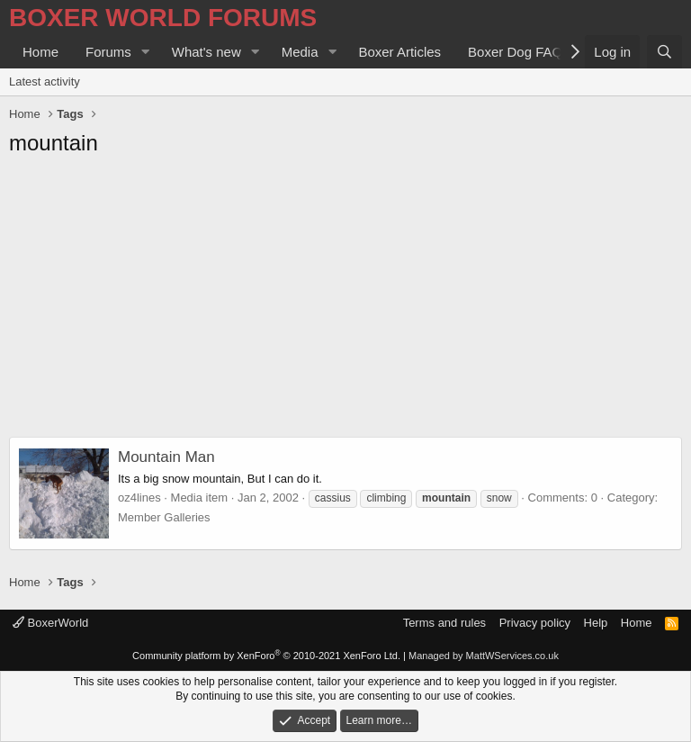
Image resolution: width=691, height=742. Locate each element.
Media (300, 51)
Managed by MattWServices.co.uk (483, 655)
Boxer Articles (399, 51)
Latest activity (44, 81)
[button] (145, 51)
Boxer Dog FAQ (515, 51)
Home (40, 51)
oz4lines (139, 497)
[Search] (664, 51)
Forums (108, 51)
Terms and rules (444, 622)
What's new (206, 51)
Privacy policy (534, 622)
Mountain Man (166, 457)
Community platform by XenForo (266, 655)
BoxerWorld (50, 622)
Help (596, 622)
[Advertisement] (345, 302)
